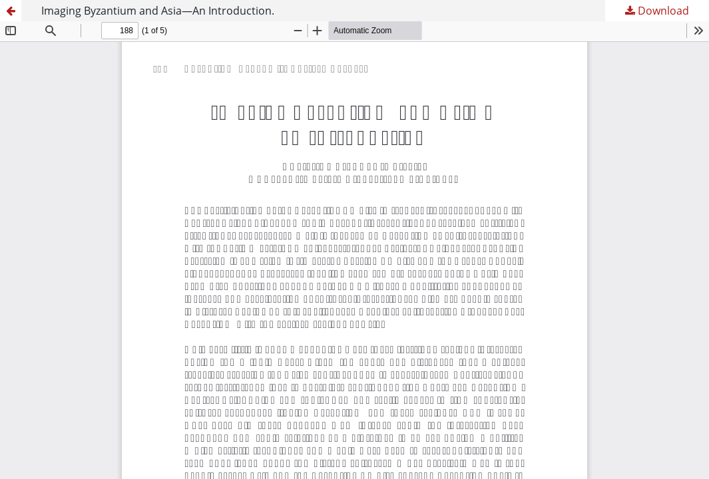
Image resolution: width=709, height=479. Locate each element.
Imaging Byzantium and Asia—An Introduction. (157, 10)
